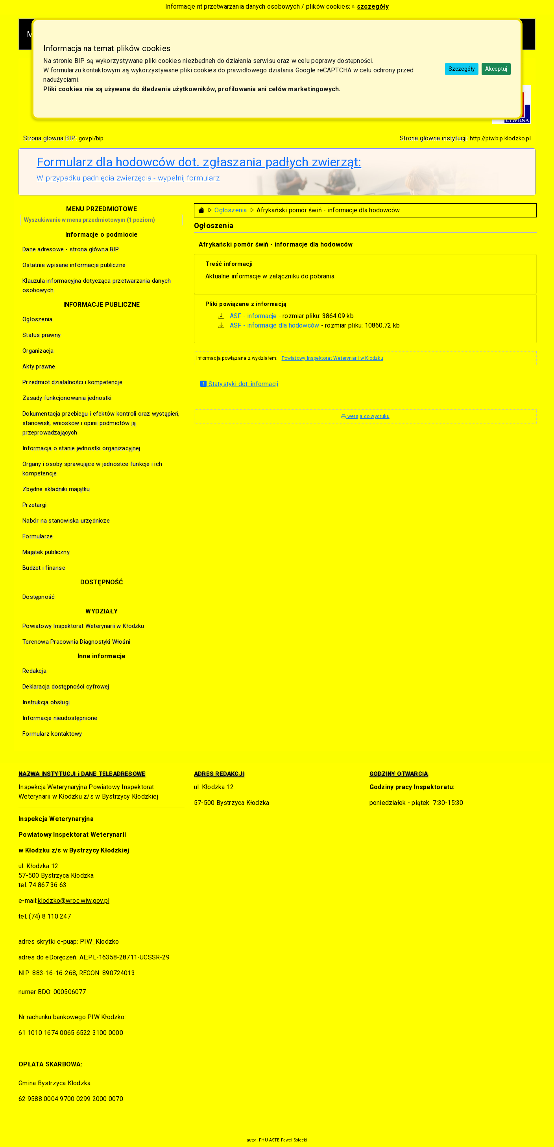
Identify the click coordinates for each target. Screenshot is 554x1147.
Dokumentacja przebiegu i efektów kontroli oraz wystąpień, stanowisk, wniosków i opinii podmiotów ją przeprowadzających (100, 423)
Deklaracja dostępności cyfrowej (65, 686)
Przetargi (34, 504)
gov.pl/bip (91, 138)
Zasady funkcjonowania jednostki (66, 397)
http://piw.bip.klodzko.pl (500, 138)
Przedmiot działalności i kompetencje (72, 382)
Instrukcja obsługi (46, 702)
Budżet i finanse (43, 567)
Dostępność (38, 596)
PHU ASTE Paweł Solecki (283, 1140)
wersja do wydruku (365, 416)
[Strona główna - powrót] (201, 210)
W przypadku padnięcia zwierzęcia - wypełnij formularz (128, 178)
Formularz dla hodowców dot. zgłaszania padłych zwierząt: (199, 162)
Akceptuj (496, 69)
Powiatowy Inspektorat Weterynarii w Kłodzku (332, 358)
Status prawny (41, 335)
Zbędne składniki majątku (56, 489)
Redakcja (34, 670)
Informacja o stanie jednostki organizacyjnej (81, 448)
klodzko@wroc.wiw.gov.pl (73, 900)
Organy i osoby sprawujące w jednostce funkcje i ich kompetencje (92, 468)
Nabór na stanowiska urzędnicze (66, 520)
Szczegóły (462, 69)
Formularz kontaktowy (52, 733)
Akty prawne (38, 366)
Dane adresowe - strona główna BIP (70, 249)
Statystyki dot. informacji (239, 384)
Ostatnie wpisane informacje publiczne (74, 265)
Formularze (37, 536)
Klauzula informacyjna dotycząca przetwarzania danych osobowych (96, 285)
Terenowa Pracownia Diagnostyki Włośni (76, 641)
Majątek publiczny (46, 552)
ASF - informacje (253, 316)
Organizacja (38, 350)
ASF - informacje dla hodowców (274, 325)
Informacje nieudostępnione (59, 718)
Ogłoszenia (230, 210)
